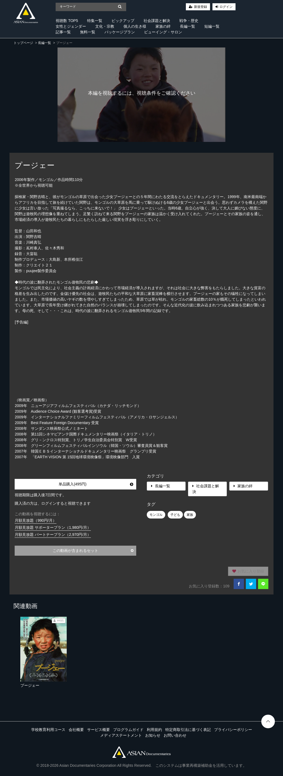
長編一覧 (187, 26)
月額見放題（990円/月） (35, 520)
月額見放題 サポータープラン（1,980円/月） (53, 527)
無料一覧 (87, 32)
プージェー (29, 685)
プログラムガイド (128, 729)
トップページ (23, 43)
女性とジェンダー (71, 26)
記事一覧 (63, 32)
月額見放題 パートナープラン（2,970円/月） (53, 534)
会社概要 (76, 729)
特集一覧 (94, 20)
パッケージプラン (119, 32)
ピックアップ (123, 20)
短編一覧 (212, 26)
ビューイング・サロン (163, 32)
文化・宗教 (104, 26)
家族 (190, 515)
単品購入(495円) (96, 484)
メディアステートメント (121, 735)
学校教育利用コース (48, 729)
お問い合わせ (175, 735)
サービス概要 (98, 729)
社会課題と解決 (157, 20)
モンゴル (156, 515)
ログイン (226, 7)
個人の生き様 (134, 26)
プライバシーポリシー (233, 729)
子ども (175, 515)
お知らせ (152, 735)
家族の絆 (163, 26)
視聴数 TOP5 (67, 20)
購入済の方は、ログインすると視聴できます (53, 503)
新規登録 (200, 7)
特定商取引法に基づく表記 (188, 729)
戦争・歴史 (188, 20)
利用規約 (154, 729)
